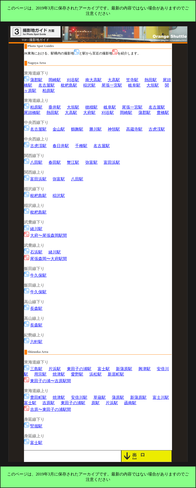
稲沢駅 (89, 85)
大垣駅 (152, 85)
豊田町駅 (38, 397)
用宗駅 (40, 374)
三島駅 (36, 369)
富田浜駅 (112, 162)
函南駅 (130, 403)
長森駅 (36, 308)
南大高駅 (93, 80)
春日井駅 (61, 146)
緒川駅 (36, 229)
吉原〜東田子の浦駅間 (50, 409)
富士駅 (103, 369)
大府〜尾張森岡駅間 (48, 235)
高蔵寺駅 (134, 129)
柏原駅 (48, 90)
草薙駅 (99, 397)
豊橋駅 (163, 112)
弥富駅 (91, 162)
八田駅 (36, 162)
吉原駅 (48, 403)
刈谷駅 (73, 80)
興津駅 (144, 369)
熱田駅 (150, 80)
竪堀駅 (36, 426)
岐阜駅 (134, 85)
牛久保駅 (38, 275)
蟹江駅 (73, 162)
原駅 (95, 403)
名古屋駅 (46, 85)
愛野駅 (77, 374)
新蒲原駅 (124, 369)
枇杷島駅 (69, 85)
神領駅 (114, 129)
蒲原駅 (118, 397)
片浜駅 (54, 369)
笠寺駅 (132, 80)
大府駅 (89, 112)
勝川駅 (95, 129)
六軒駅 (36, 342)
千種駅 (81, 146)
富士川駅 (161, 397)
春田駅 (54, 162)
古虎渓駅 (157, 129)
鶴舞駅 (77, 129)
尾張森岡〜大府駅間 (48, 259)
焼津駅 (59, 374)
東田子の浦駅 (79, 369)
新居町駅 (116, 374)
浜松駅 (95, 374)
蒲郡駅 (36, 80)
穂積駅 (91, 107)
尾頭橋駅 (32, 112)
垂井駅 (54, 107)
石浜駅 (36, 252)
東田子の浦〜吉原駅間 (50, 381)
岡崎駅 (54, 80)
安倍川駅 (79, 397)
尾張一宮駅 (112, 85)
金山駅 (59, 129)
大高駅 (114, 80)
